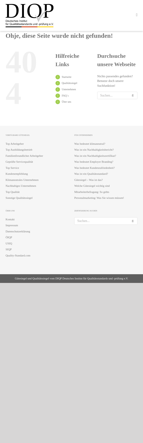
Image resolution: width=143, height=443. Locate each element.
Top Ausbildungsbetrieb (19, 149)
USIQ (9, 243)
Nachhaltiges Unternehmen (21, 185)
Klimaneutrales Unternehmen (22, 179)
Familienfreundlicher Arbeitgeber (24, 155)
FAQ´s (65, 95)
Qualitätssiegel (69, 83)
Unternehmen (69, 89)
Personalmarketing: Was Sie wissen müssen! (99, 197)
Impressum (12, 225)
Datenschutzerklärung (18, 231)
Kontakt (10, 219)
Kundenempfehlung (17, 173)
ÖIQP (9, 237)
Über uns (66, 101)
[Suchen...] (113, 95)
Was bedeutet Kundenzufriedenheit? (94, 167)
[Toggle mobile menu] (136, 15)
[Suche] (133, 95)
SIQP (9, 249)
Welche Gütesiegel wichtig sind (92, 185)
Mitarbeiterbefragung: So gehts (91, 191)
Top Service (12, 167)
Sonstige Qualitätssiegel (19, 197)
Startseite (66, 77)
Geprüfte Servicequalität (19, 161)
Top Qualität (13, 191)
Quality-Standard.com (18, 255)
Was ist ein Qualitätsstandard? (91, 173)
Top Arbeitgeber (15, 143)
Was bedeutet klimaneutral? (89, 143)
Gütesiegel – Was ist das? (88, 179)
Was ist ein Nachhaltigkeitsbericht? (94, 149)
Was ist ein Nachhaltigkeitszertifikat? (95, 155)
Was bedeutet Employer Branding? (93, 161)
